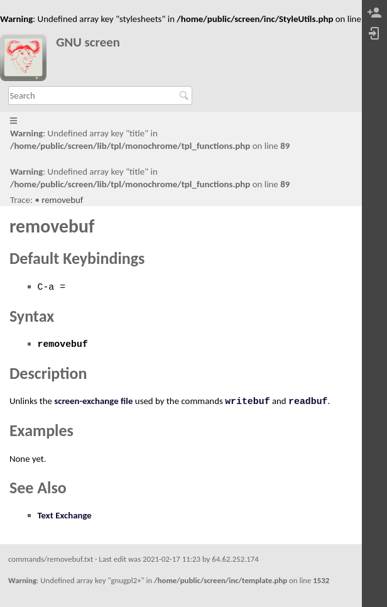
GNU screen (88, 42)
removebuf (62, 199)
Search (186, 95)
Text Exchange (65, 515)
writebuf (247, 401)
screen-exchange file (93, 401)
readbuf (308, 401)
